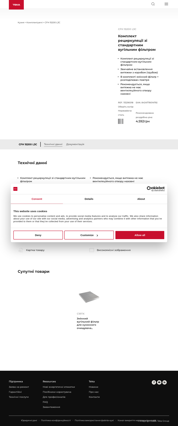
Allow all (140, 235)
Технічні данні (53, 144)
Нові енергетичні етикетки (59, 386)
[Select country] (159, 4)
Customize (89, 235)
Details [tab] (89, 198)
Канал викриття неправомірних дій (137, 420)
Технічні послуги (19, 396)
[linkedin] (164, 382)
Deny (38, 235)
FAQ (45, 402)
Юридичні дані (29, 420)
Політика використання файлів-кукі (94, 420)
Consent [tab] (37, 198)
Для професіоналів (54, 396)
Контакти (94, 396)
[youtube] (159, 382)
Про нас (94, 391)
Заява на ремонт (19, 386)
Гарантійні (15, 391)
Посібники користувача (57, 391)
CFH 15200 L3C (28, 144)
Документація (75, 144)
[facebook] (154, 382)
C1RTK (80, 313)
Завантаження (51, 407)
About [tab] (141, 198)
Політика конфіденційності (56, 420)
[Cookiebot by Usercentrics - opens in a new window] (149, 189)
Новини (93, 386)
